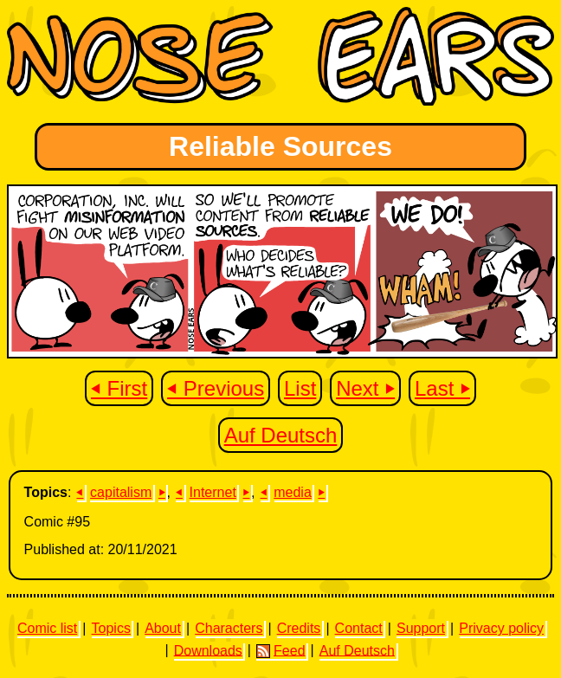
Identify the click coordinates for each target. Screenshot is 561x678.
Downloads (208, 649)
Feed (280, 650)
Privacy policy (501, 628)
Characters (228, 628)
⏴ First (119, 388)
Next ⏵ (365, 388)
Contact (359, 628)
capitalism (121, 492)
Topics (111, 628)
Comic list (47, 628)
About (163, 628)
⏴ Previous (215, 388)
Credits (299, 628)
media (293, 492)
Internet (213, 492)
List (300, 388)
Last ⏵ (442, 388)
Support (421, 628)
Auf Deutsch (281, 435)
